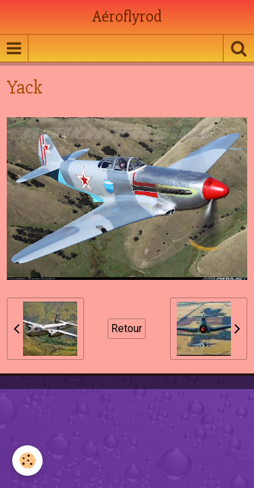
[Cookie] (27, 460)
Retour (126, 328)
